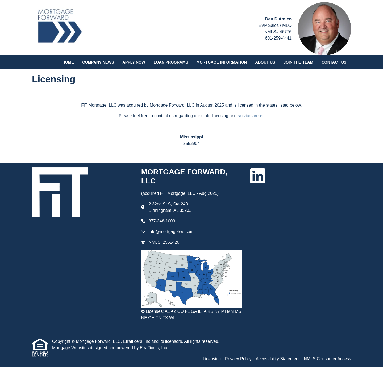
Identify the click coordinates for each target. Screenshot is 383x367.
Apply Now (133, 62)
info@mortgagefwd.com (171, 231)
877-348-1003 (162, 221)
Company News (98, 62)
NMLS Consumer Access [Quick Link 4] (327, 359)
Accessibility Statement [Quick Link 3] (278, 359)
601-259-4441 (278, 38)
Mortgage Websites (71, 347)
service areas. (251, 115)
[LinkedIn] (257, 175)
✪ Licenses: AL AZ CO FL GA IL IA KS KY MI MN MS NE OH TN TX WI (191, 314)
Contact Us (334, 62)
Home (68, 62)
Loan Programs (170, 62)
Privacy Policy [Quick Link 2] (238, 359)
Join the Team (298, 62)
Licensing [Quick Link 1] (212, 359)
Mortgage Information (222, 62)
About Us (265, 62)
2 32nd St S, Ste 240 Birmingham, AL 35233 (170, 207)
